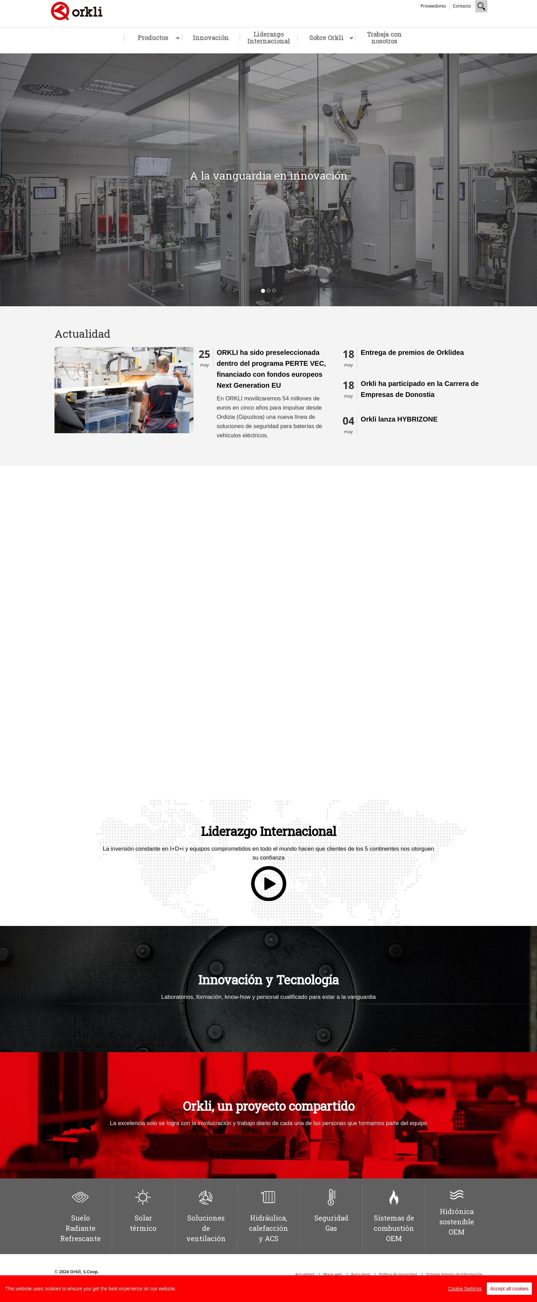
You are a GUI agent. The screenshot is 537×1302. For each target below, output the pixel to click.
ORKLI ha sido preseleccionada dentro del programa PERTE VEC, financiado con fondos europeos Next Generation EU (271, 369)
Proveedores (433, 6)
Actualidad (304, 1274)
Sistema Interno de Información (454, 1274)
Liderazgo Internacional (268, 37)
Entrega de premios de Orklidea (412, 352)
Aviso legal (360, 1274)
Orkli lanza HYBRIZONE (399, 419)
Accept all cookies (509, 1288)
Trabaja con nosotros (384, 37)
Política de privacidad (398, 1274)
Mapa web (332, 1274)
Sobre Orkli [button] (331, 38)
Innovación (211, 38)
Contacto (462, 6)
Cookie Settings (465, 1288)
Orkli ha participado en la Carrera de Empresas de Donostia (420, 389)
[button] (40, 179)
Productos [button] (159, 38)
